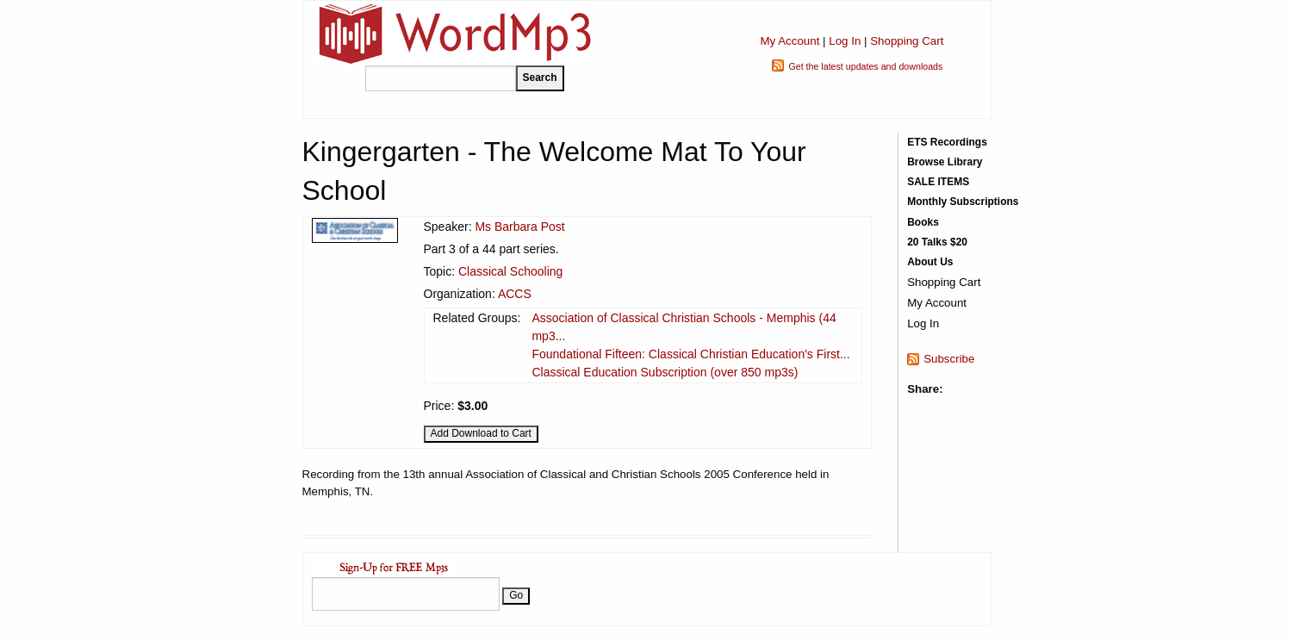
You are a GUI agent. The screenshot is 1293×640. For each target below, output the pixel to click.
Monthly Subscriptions (962, 202)
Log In (845, 40)
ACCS (514, 294)
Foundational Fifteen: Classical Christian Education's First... (690, 354)
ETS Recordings (947, 142)
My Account (789, 40)
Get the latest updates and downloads (865, 66)
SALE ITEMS (938, 182)
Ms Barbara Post (519, 226)
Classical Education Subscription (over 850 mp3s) (664, 372)
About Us (930, 262)
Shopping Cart (906, 40)
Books (923, 222)
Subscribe (948, 358)
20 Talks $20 (937, 242)
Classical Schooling (510, 271)
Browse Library (944, 162)
